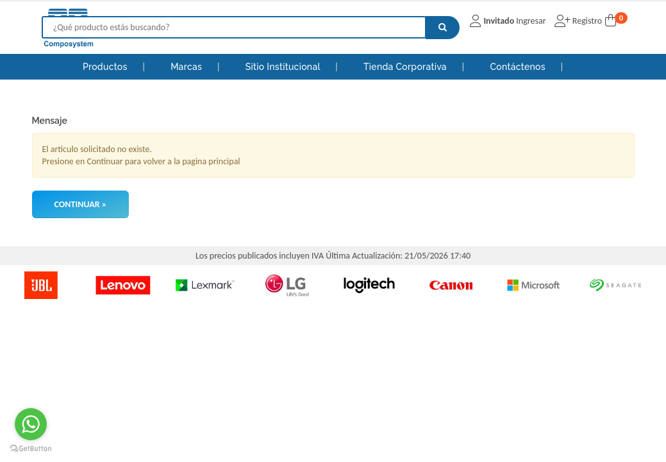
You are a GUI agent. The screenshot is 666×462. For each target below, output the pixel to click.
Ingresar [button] (530, 20)
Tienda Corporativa (406, 67)
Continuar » (80, 204)
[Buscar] (443, 27)
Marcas (187, 67)
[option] (41, 284)
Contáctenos (518, 67)
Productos (105, 67)
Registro (586, 20)
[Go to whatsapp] (31, 424)
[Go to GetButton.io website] (30, 449)
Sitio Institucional (284, 67)
